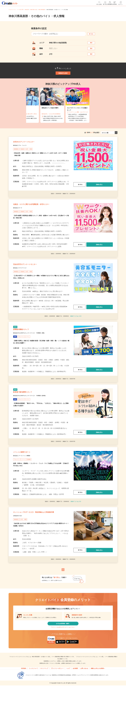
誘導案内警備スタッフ (25, 351)
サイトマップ (44, 711)
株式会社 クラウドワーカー (23, 287)
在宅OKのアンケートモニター (29, 153)
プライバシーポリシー (57, 711)
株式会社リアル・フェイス (23, 158)
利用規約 (23, 711)
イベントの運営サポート (26, 481)
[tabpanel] (63, 114)
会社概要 (75, 711)
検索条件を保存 (63, 80)
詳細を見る (99, 197)
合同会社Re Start (19, 553)
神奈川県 (27, 9)
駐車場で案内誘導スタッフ (27, 417)
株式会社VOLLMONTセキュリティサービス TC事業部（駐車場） (38, 422)
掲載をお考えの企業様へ (98, 711)
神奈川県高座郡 (41, 9)
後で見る (79, 197)
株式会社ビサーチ (19, 224)
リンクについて (33, 711)
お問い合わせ (84, 711)
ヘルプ (68, 711)
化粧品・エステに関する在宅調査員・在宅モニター (41, 219)
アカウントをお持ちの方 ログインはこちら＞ (63, 668)
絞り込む (93, 34)
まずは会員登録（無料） (63, 662)
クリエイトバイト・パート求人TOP (16, 9)
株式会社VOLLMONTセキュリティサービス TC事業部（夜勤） (37, 356)
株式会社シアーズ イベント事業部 (26, 486)
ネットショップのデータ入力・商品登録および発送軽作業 (40, 547)
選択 (92, 43)
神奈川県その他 (33, 9)
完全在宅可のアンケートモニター (31, 282)
